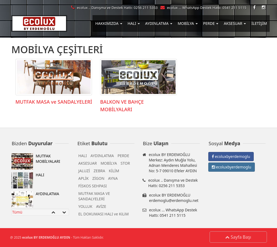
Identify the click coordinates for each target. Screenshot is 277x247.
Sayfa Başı (239, 237)
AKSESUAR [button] (235, 23)
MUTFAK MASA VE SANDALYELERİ (94, 197)
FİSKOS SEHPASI (92, 187)
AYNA (113, 179)
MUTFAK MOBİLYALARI (35, 162)
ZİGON (98, 179)
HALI (27, 181)
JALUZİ (84, 171)
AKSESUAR (87, 164)
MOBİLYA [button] (188, 23)
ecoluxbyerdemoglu (231, 157)
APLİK (83, 179)
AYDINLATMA (35, 200)
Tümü (17, 213)
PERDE (123, 156)
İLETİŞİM (259, 23)
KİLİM (114, 171)
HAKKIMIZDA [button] (108, 23)
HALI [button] (134, 23)
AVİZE (101, 207)
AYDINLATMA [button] (158, 23)
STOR (125, 164)
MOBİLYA (109, 164)
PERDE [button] (211, 23)
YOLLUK (85, 207)
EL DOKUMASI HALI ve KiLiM (103, 215)
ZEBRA (99, 171)
